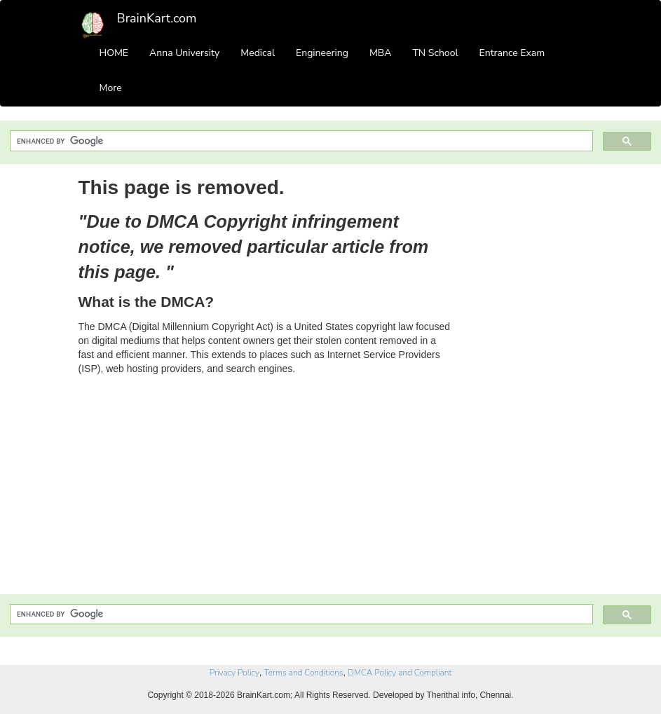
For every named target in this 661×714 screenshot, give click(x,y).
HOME (114, 53)
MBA (380, 53)
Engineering (322, 53)
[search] (300, 141)
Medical (257, 53)
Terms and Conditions (303, 672)
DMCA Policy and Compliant (399, 672)
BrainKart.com (157, 18)
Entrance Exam (512, 53)
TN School (435, 53)
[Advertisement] (527, 384)
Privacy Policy (234, 672)
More (111, 88)
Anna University (184, 53)
